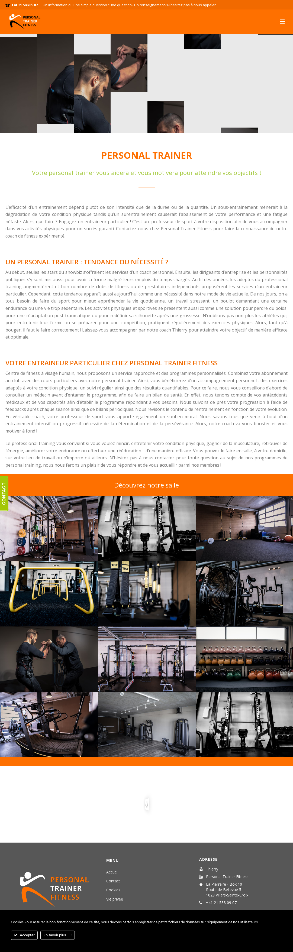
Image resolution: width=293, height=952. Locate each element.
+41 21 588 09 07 (24, 4)
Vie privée (114, 899)
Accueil (112, 872)
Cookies (113, 889)
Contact (113, 880)
